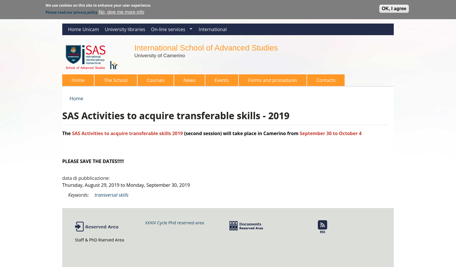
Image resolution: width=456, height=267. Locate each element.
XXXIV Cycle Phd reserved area (174, 222)
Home (78, 80)
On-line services (170, 30)
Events (222, 80)
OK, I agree (394, 7)
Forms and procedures (271, 81)
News (189, 80)
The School (114, 81)
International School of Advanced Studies (206, 47)
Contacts (325, 80)
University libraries (125, 29)
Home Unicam (83, 29)
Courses (154, 81)
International (213, 29)
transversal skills (112, 195)
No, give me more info (121, 10)
